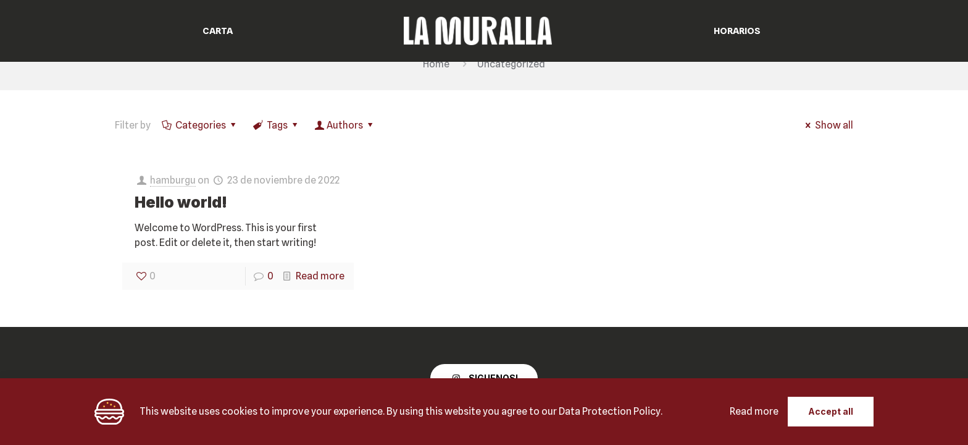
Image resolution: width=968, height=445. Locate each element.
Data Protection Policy (610, 411)
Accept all (830, 411)
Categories (200, 125)
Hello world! (181, 202)
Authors (345, 125)
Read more (320, 276)
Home (436, 64)
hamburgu (173, 180)
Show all (827, 125)
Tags (276, 125)
